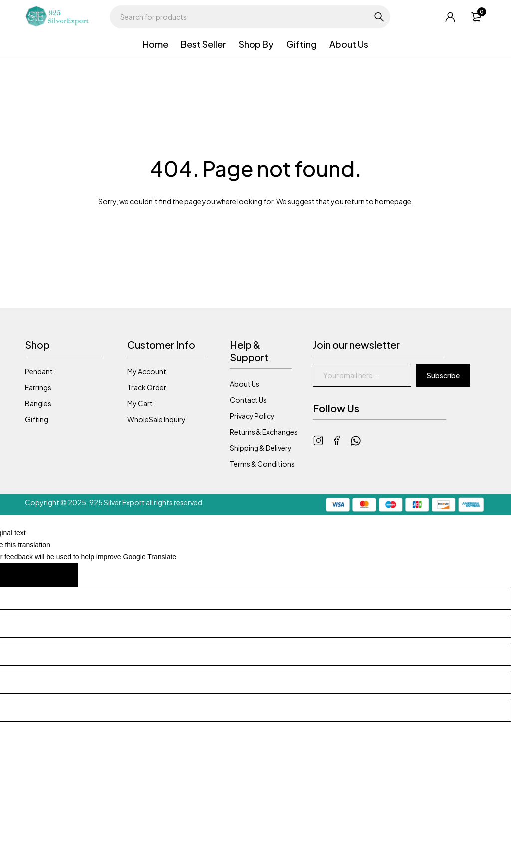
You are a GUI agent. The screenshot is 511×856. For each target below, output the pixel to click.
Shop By (256, 44)
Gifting (301, 44)
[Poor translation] (55, 575)
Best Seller (203, 44)
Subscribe (443, 375)
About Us (348, 44)
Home (155, 44)
